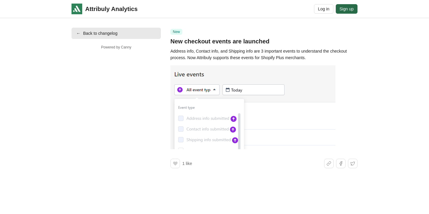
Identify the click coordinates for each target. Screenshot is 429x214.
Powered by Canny (116, 47)
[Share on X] (353, 163)
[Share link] (329, 163)
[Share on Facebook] (341, 163)
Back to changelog (96, 33)
